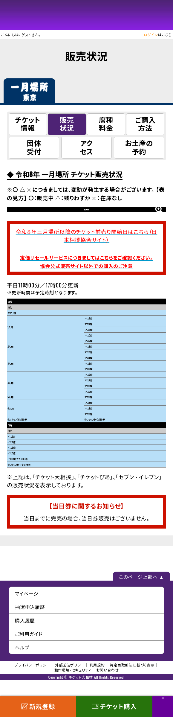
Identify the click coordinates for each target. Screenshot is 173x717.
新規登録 (38, 706)
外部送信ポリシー (70, 680)
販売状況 (67, 123)
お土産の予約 (139, 147)
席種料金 (106, 123)
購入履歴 (25, 636)
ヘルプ (22, 663)
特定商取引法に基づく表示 (132, 680)
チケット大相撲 (86, 15)
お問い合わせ (107, 686)
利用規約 (97, 680)
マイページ (27, 609)
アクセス (87, 147)
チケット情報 (27, 123)
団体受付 (34, 147)
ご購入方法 (145, 123)
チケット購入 (114, 706)
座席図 (86, 217)
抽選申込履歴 (30, 623)
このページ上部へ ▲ (141, 592)
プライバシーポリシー (32, 680)
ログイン (151, 34)
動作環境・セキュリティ (72, 686)
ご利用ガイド (29, 650)
